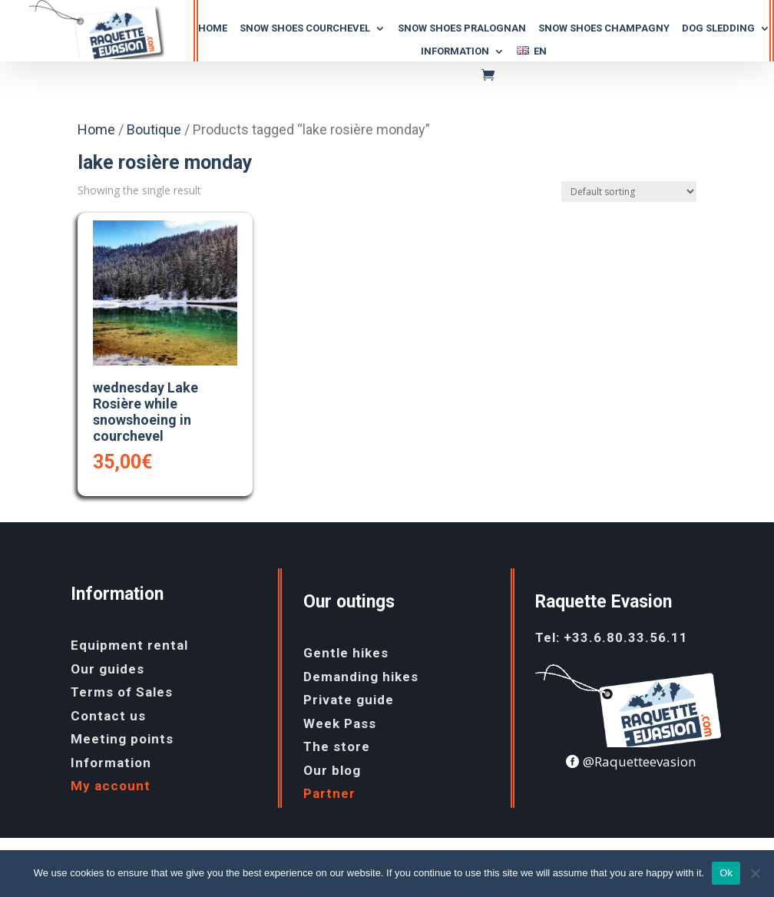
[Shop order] (628, 191)
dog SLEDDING (718, 28)
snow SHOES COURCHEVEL (305, 28)
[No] (754, 873)
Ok (726, 873)
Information (455, 51)
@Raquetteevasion (639, 761)
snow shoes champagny (604, 28)
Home (212, 28)
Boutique (154, 129)
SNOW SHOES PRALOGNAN (462, 28)
